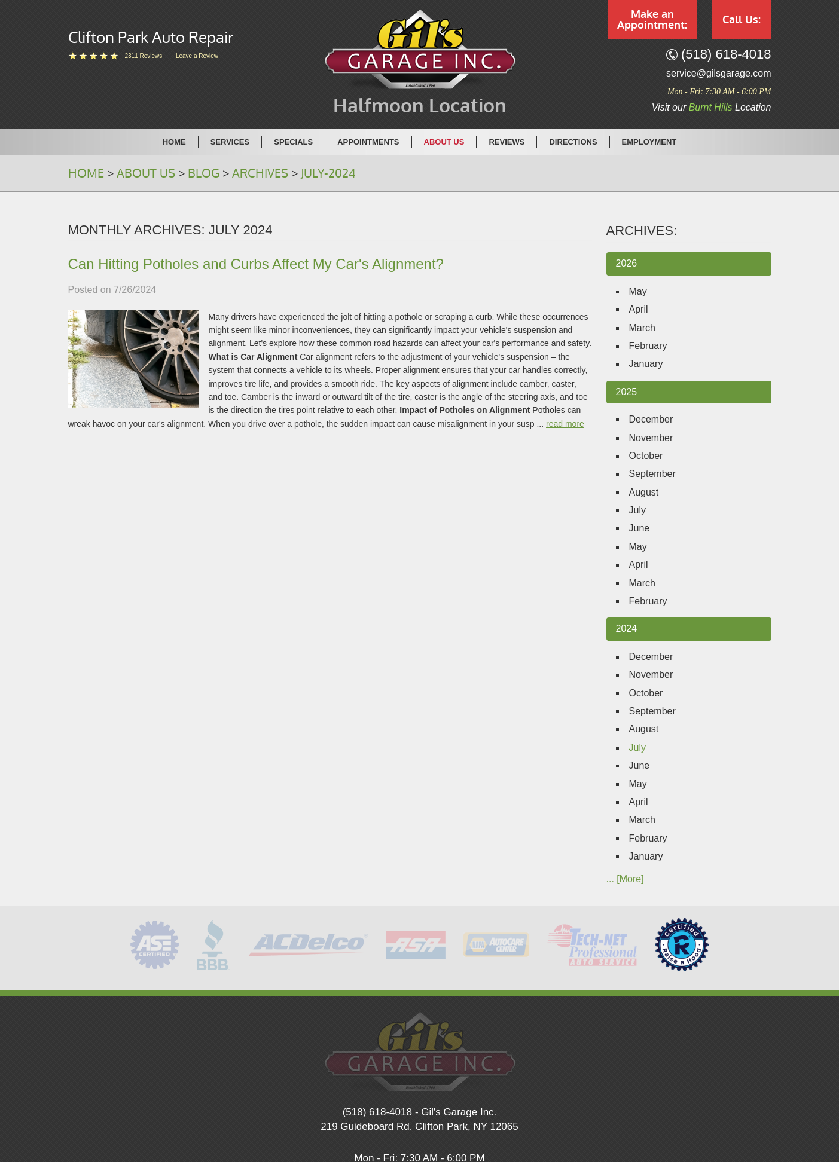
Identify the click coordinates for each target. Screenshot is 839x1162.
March (642, 328)
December (651, 419)
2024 (626, 628)
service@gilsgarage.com (718, 73)
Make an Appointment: (652, 19)
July (637, 510)
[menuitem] (175, 141)
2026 (626, 263)
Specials (293, 141)
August (644, 492)
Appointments (368, 141)
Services (230, 141)
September (652, 474)
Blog (203, 173)
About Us (444, 141)
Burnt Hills (711, 107)
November (651, 438)
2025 (626, 392)
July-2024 (328, 173)
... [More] (625, 879)
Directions (573, 141)
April (638, 309)
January (646, 364)
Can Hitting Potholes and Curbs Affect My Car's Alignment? (256, 264)
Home (174, 141)
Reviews (506, 141)
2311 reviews (144, 56)
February (648, 346)
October (646, 456)
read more (565, 424)
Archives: (642, 230)
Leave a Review (197, 56)
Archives (260, 173)
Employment (649, 141)
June (639, 528)
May (638, 291)
